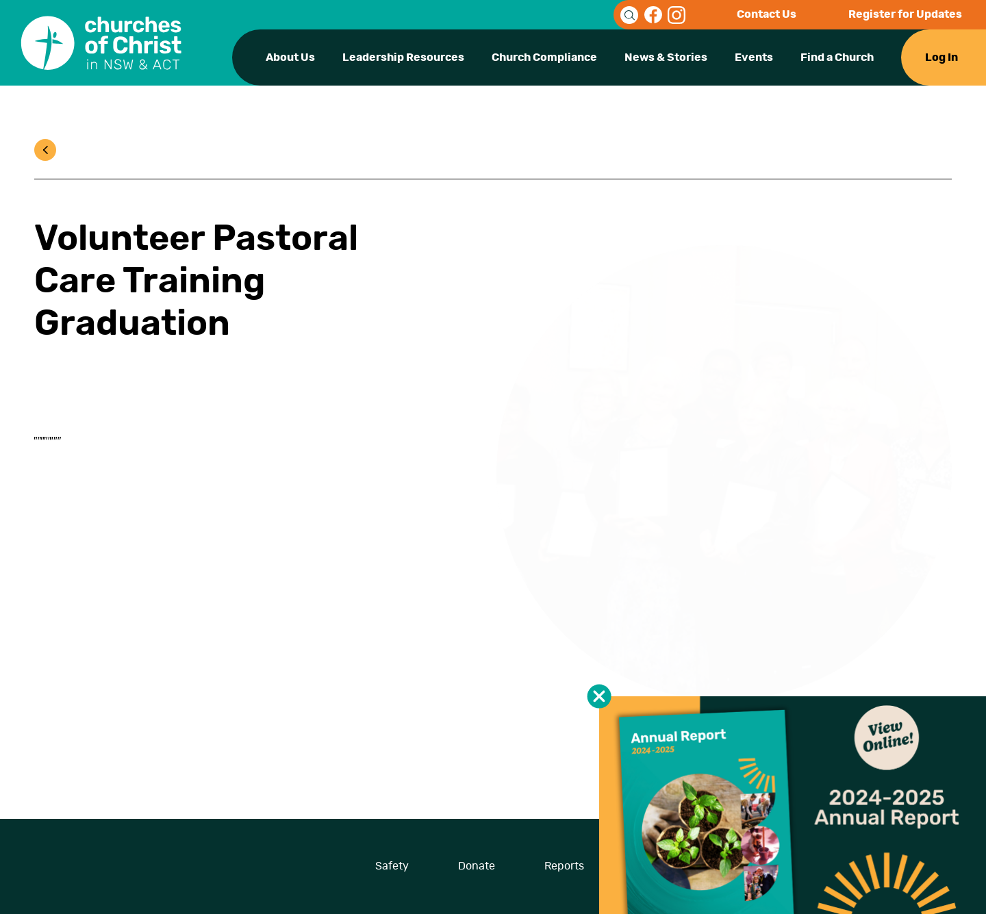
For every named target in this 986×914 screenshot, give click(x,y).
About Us (290, 57)
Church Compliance (544, 57)
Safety (392, 866)
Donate (476, 866)
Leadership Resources (403, 57)
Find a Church (837, 57)
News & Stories (665, 57)
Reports (564, 866)
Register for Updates (905, 14)
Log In (941, 57)
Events (754, 57)
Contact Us (766, 14)
